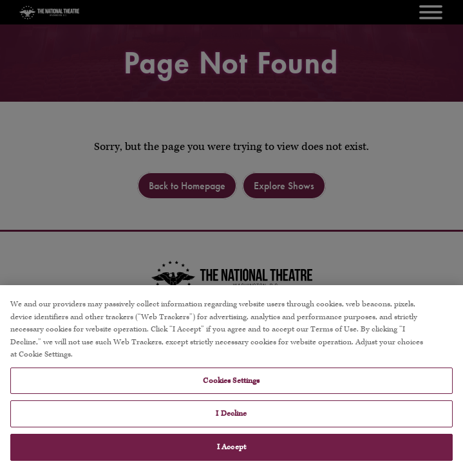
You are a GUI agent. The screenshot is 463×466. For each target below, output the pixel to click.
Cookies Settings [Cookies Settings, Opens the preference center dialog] (231, 386)
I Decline (231, 419)
